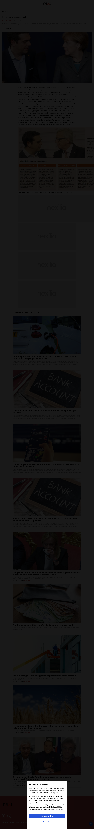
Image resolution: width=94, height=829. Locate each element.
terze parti (59, 796)
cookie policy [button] (54, 793)
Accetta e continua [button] (47, 816)
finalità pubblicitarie (48, 807)
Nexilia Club (47, 822)
